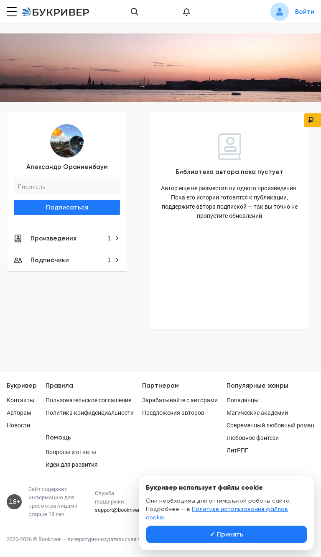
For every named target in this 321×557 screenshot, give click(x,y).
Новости (18, 425)
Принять (226, 534)
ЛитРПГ (237, 450)
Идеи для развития (72, 464)
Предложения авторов (173, 412)
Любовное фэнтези (253, 437)
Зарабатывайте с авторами (180, 400)
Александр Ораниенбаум (67, 167)
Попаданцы (243, 400)
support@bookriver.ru (120, 510)
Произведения (67, 238)
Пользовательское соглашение (88, 400)
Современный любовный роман (270, 425)
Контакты (20, 400)
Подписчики (67, 260)
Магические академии (257, 412)
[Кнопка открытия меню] (10, 12)
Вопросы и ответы (71, 452)
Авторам (19, 412)
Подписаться (67, 207)
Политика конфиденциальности (90, 412)
